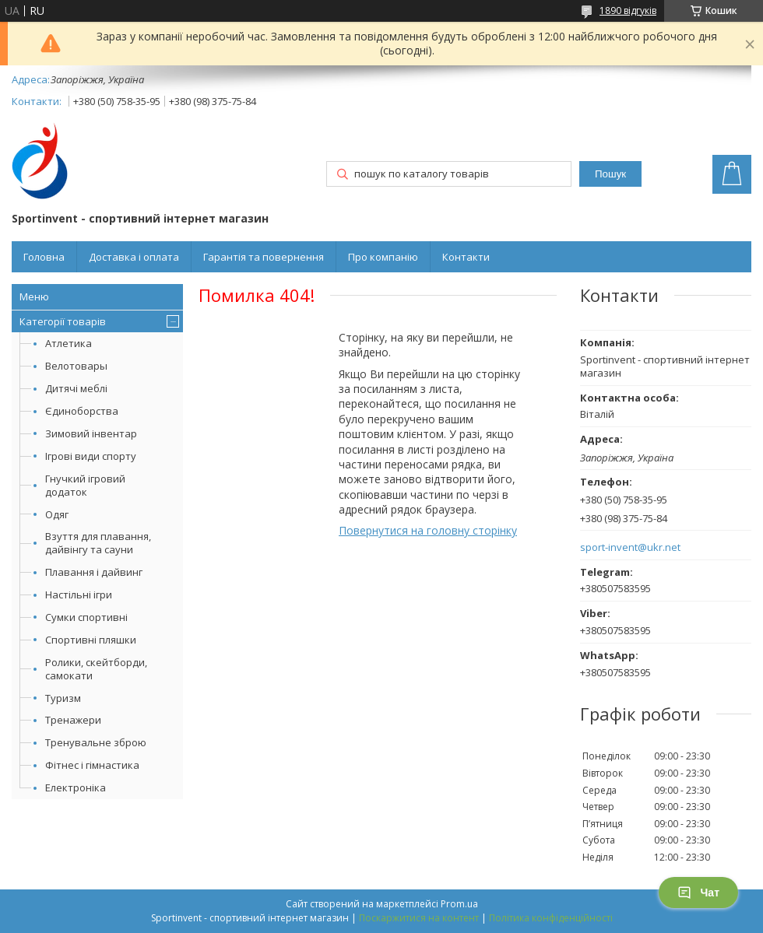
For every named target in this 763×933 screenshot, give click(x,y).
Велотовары (76, 366)
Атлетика (68, 343)
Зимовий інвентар (91, 433)
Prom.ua (459, 903)
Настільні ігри (78, 595)
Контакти (466, 257)
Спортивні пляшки (90, 640)
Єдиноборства (81, 411)
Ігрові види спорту (90, 456)
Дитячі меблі (76, 388)
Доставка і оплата (134, 257)
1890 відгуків (628, 10)
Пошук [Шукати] (610, 174)
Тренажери (73, 720)
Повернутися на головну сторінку (428, 530)
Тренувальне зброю (95, 742)
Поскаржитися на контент (419, 917)
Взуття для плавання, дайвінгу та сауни (98, 542)
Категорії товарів (62, 321)
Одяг (57, 514)
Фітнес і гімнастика (92, 765)
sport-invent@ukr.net (630, 547)
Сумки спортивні (86, 617)
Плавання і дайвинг (93, 572)
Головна (44, 257)
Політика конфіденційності (551, 917)
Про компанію (383, 257)
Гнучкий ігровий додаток (85, 485)
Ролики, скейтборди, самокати (96, 668)
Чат (698, 893)
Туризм (63, 698)
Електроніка (75, 787)
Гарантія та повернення (263, 257)
